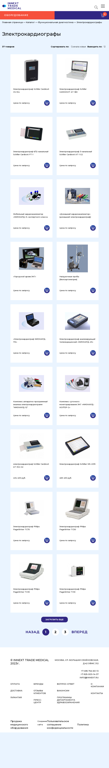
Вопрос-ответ (65, 684)
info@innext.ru (89, 677)
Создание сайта (42, 723)
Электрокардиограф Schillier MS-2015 (77, 464)
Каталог (30, 22)
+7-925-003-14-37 (90, 674)
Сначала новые (78, 46)
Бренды (38, 684)
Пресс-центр (38, 701)
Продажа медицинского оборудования (19, 724)
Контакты (97, 693)
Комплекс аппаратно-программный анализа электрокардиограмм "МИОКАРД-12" (30, 404)
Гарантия (16, 697)
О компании (97, 685)
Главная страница (12, 22)
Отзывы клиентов (40, 691)
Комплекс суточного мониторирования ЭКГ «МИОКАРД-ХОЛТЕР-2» (76, 404)
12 (105, 46)
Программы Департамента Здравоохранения (68, 700)
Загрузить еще (54, 619)
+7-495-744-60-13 (90, 671)
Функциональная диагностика (55, 22)
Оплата (15, 684)
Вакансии (63, 690)
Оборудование (16, 15)
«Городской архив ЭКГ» (24, 276)
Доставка (16, 690)
